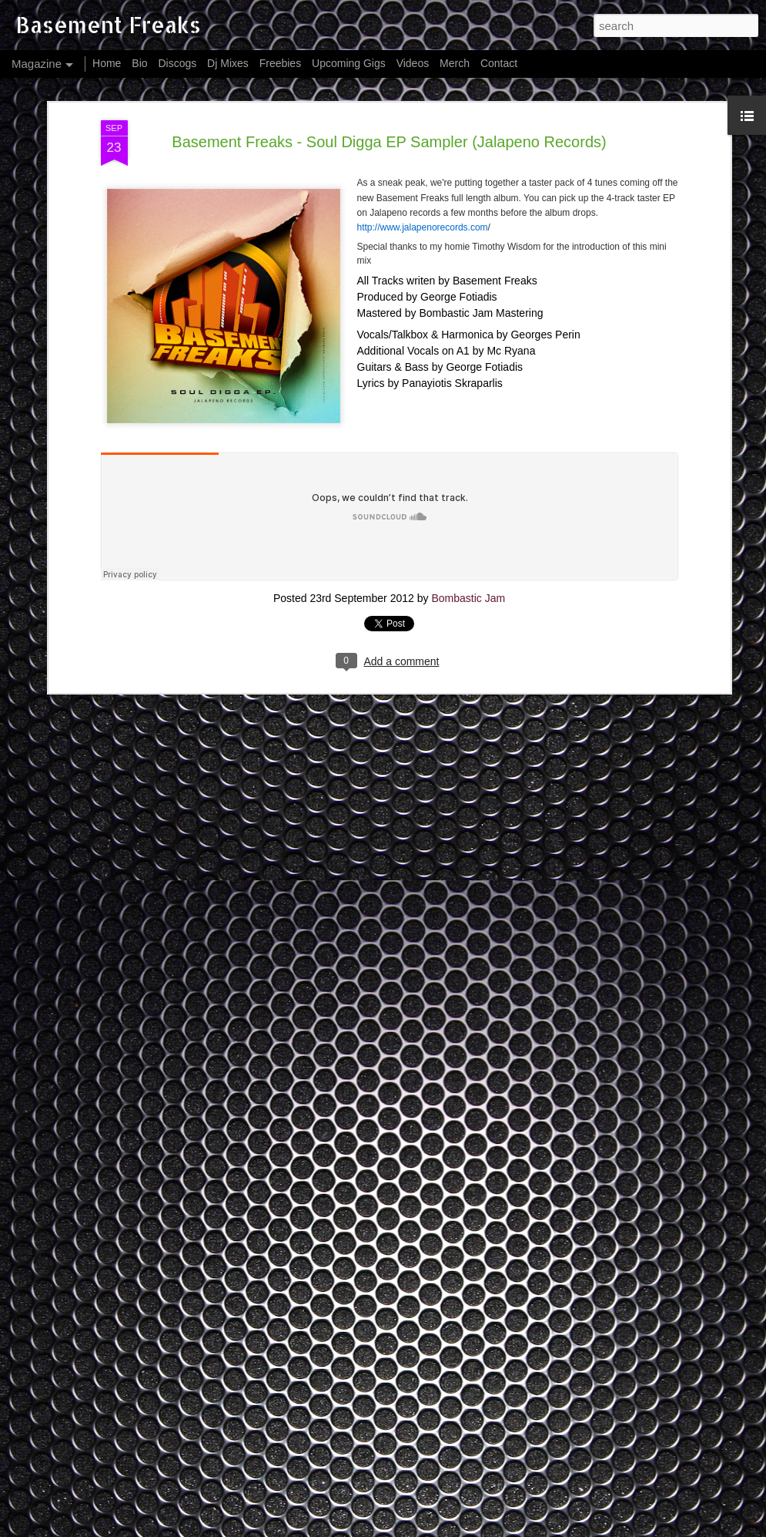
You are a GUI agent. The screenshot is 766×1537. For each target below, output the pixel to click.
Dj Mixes (228, 63)
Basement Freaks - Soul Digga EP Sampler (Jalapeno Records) (389, 141)
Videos (413, 63)
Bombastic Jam (468, 598)
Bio (139, 63)
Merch (455, 63)
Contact (498, 63)
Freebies (280, 63)
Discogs (177, 63)
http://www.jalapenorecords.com (422, 227)
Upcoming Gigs (349, 63)
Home (106, 63)
